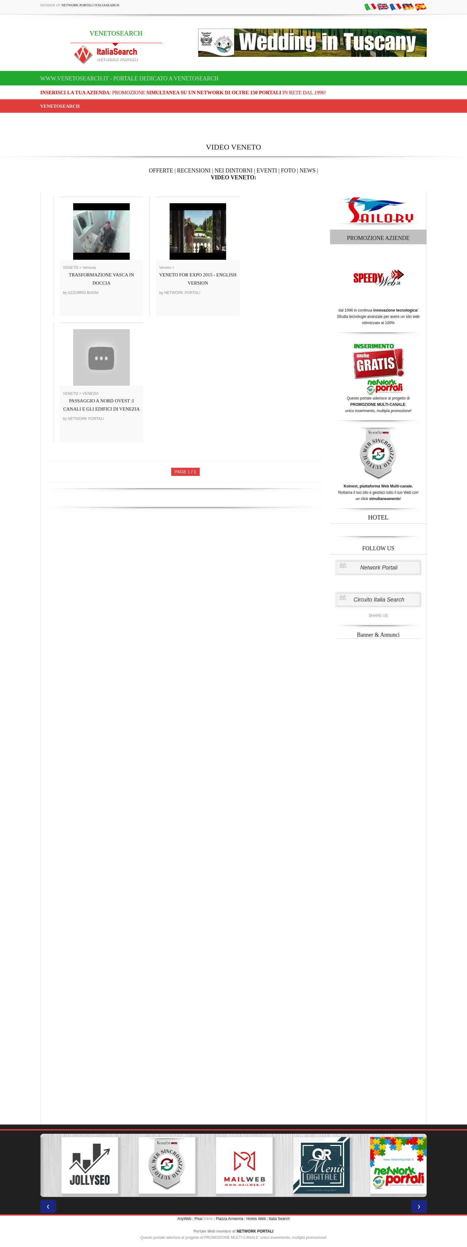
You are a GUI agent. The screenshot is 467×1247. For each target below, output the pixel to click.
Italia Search (279, 1219)
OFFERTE (161, 170)
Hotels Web (256, 1219)
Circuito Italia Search (379, 599)
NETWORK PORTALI (255, 1231)
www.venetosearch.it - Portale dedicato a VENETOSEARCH (129, 78)
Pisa (198, 1219)
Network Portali (379, 567)
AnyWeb (184, 1219)
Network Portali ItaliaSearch (90, 5)
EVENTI (267, 170)
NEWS (308, 170)
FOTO (288, 170)
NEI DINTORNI (233, 170)
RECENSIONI (194, 170)
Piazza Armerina (229, 1219)
